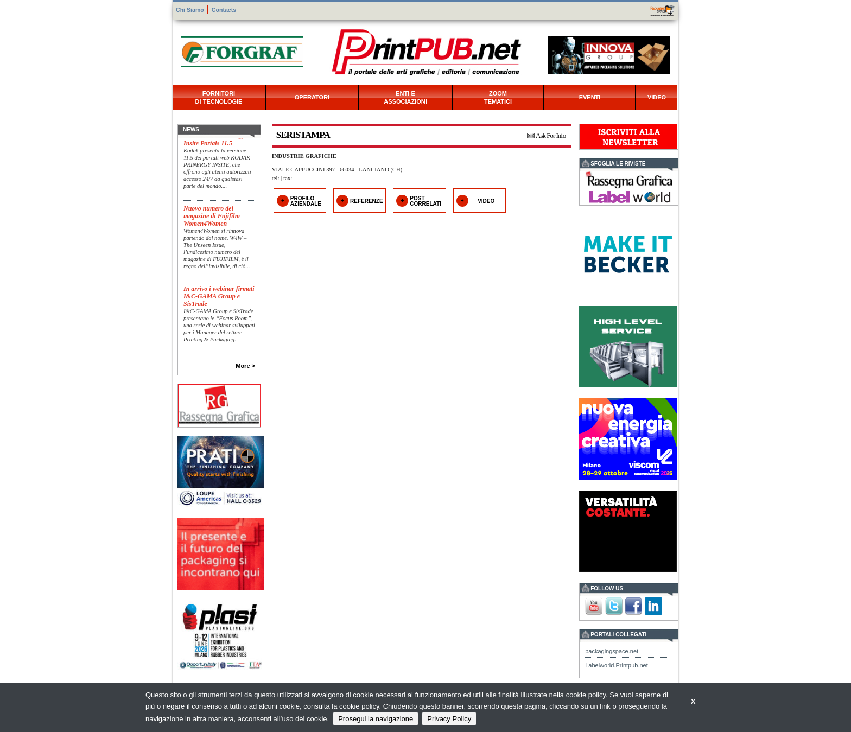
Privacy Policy (449, 719)
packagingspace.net (611, 651)
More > (245, 365)
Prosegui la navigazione (375, 719)
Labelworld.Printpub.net (616, 665)
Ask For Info (551, 135)
